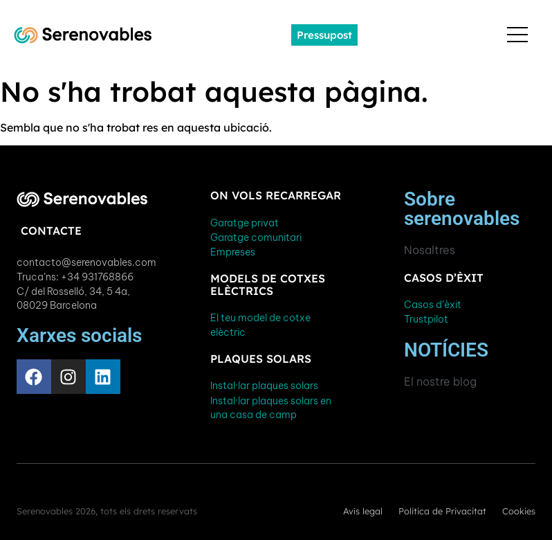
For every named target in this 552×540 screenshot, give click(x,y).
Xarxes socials (79, 335)
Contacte (51, 230)
